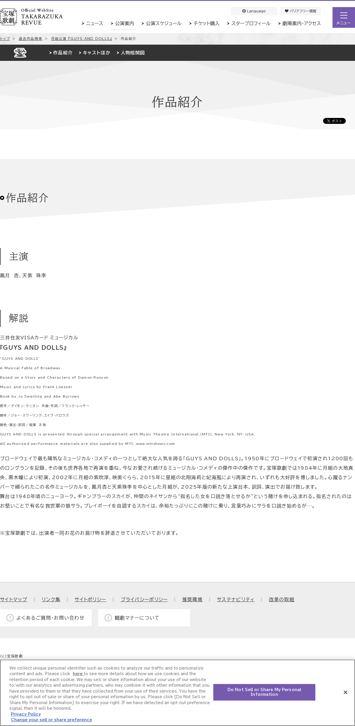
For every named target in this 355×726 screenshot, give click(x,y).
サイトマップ (14, 599)
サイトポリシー (90, 599)
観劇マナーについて (137, 617)
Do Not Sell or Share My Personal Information (264, 692)
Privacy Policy (26, 714)
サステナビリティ (235, 599)
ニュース (94, 23)
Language (254, 11)
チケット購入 (206, 23)
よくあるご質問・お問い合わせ (51, 617)
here (78, 674)
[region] (177, 692)
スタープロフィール (251, 23)
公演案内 (124, 23)
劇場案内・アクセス (302, 23)
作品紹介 (62, 53)
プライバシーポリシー (144, 599)
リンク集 (51, 599)
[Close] (345, 692)
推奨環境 (192, 599)
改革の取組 (281, 599)
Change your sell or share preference (51, 720)
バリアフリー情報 (300, 11)
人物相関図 (133, 53)
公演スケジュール (164, 23)
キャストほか (96, 53)
